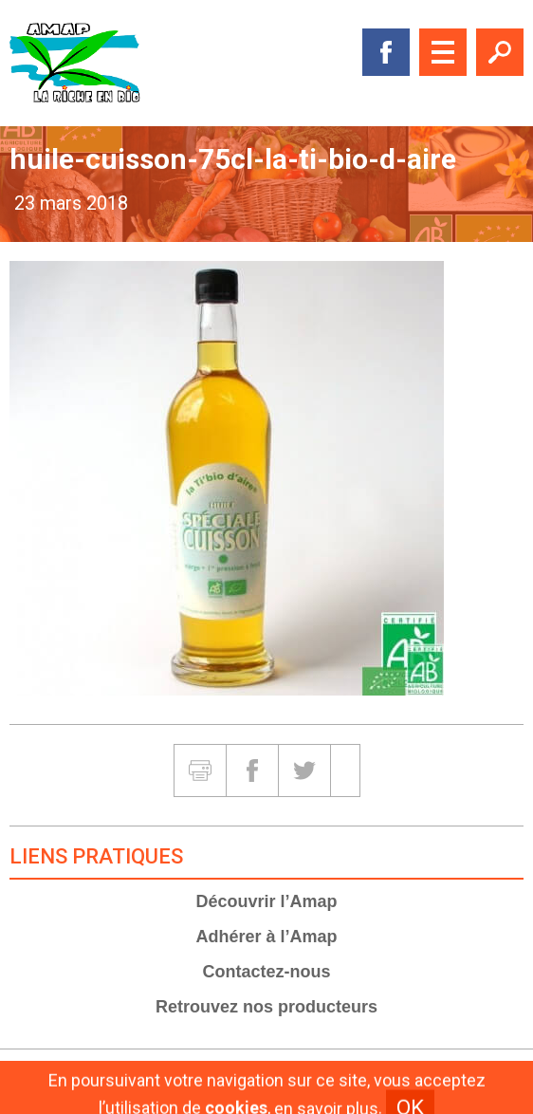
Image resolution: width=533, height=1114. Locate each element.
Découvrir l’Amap (266, 901)
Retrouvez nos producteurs (266, 1006)
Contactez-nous (267, 971)
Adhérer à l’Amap (266, 936)
